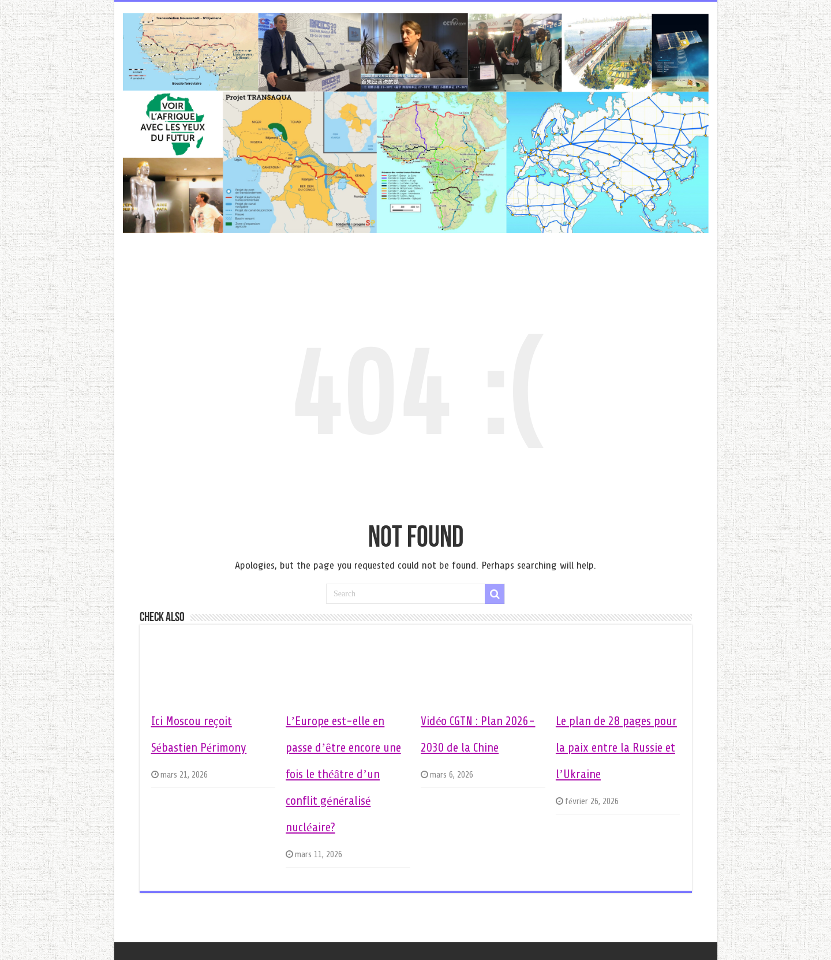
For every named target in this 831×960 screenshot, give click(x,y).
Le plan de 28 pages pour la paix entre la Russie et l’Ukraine (616, 747)
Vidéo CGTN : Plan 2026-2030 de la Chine (478, 734)
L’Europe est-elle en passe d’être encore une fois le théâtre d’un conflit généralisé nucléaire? (343, 774)
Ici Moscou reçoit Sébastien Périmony (199, 734)
